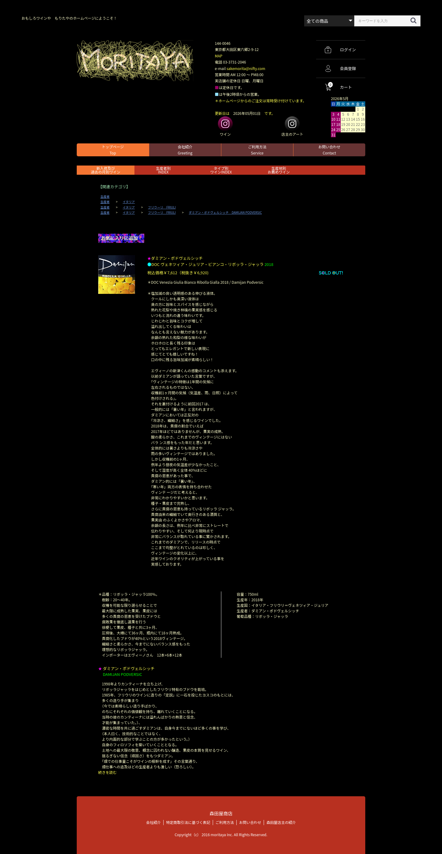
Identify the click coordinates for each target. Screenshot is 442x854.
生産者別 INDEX (163, 170)
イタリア (129, 202)
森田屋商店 (220, 813)
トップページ (113, 149)
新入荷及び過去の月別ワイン (105, 170)
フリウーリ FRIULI (162, 207)
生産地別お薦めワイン (279, 170)
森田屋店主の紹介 (281, 822)
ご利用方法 (257, 149)
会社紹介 (185, 149)
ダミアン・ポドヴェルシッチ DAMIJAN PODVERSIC (225, 212)
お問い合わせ (329, 149)
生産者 (105, 196)
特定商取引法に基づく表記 (188, 822)
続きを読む (107, 772)
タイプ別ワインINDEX (221, 170)
